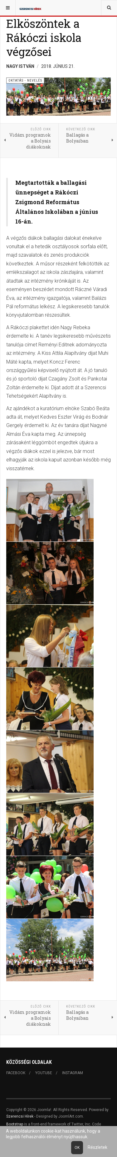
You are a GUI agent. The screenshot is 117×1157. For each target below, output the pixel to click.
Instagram (72, 1073)
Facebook (15, 1073)
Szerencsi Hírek (19, 1116)
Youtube (43, 1073)
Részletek (97, 1147)
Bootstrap (14, 1124)
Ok (77, 1147)
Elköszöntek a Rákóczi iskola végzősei (43, 37)
